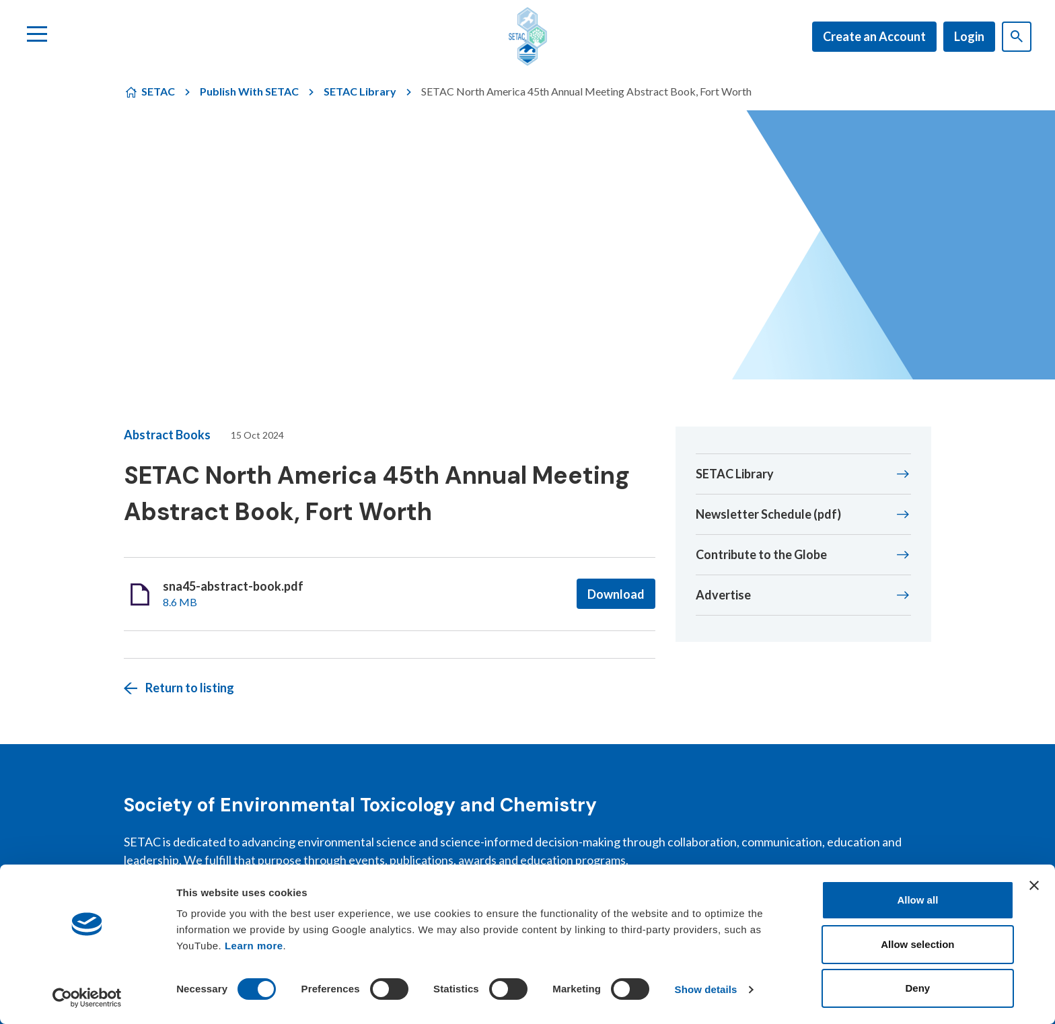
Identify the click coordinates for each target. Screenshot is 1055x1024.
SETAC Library (360, 91)
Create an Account (874, 36)
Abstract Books (167, 434)
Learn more (254, 945)
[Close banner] (1034, 885)
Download (616, 594)
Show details (706, 989)
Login (969, 36)
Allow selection (917, 944)
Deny (918, 988)
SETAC (158, 91)
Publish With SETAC (249, 91)
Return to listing (189, 687)
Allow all (917, 900)
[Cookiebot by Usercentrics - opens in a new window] (87, 998)
